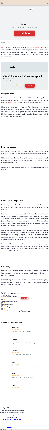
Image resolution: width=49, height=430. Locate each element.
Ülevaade (18, 87)
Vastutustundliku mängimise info (12, 419)
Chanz (14, 362)
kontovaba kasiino (38, 47)
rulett (15, 102)
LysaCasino (15, 327)
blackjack (11, 102)
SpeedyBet (15, 385)
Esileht (3, 42)
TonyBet (14, 339)
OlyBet (14, 374)
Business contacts (12, 422)
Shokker (14, 351)
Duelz (3, 47)
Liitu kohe (24, 33)
